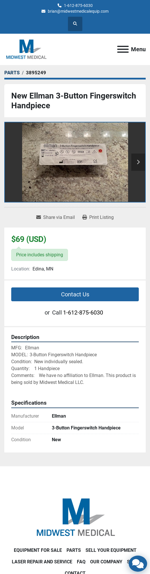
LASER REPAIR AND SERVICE (42, 561)
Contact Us (75, 294)
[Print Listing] (98, 217)
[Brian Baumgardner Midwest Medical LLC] (75, 517)
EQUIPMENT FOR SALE (38, 550)
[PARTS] (12, 72)
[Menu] (123, 49)
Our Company (106, 561)
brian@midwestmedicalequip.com (78, 11)
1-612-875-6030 (78, 5)
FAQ (81, 561)
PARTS (74, 550)
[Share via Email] (56, 217)
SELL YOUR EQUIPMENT (111, 550)
